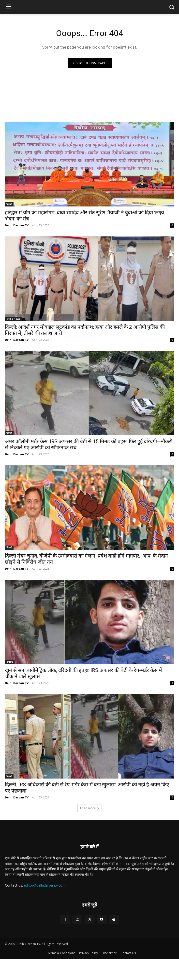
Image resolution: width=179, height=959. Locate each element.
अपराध (9, 662)
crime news (13, 318)
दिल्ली (9, 204)
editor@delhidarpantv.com (45, 885)
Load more (89, 808)
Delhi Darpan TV (17, 225)
